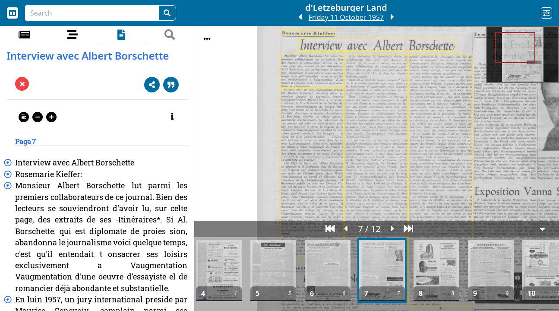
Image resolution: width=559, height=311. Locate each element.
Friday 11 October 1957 (346, 17)
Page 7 (25, 141)
